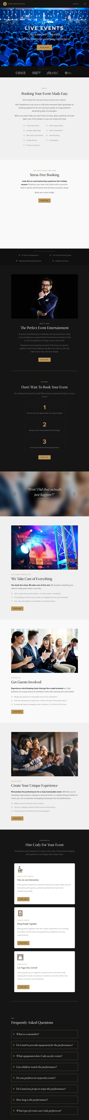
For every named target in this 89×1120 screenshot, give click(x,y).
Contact (76, 4)
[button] (85, 4)
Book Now (17, 608)
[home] (14, 4)
